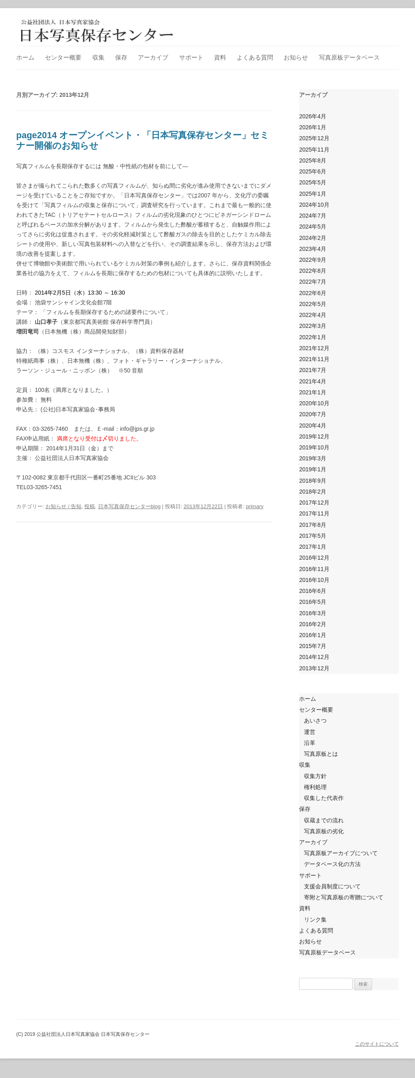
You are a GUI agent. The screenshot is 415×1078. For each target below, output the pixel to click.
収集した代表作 (324, 798)
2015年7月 (312, 646)
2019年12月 (314, 436)
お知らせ (296, 57)
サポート (191, 57)
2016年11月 (314, 569)
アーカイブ (153, 57)
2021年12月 (314, 348)
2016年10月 (314, 580)
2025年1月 (312, 193)
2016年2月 (312, 624)
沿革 (309, 743)
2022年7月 (312, 281)
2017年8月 (312, 525)
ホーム (25, 57)
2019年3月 (312, 458)
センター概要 (63, 57)
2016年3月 (312, 613)
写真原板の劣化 (324, 831)
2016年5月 (312, 602)
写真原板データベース (349, 57)
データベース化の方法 (332, 864)
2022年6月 (312, 293)
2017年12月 (314, 502)
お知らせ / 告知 (63, 506)
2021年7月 (312, 370)
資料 (220, 57)
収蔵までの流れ (324, 820)
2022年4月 (312, 315)
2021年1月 (312, 392)
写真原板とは (321, 754)
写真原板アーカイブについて (341, 853)
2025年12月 (314, 138)
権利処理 (315, 787)
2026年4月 (312, 116)
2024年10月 (314, 204)
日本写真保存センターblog (129, 506)
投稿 (89, 506)
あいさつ (315, 720)
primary (254, 506)
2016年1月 (312, 635)
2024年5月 (312, 226)
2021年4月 (312, 381)
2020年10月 (314, 403)
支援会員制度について (332, 886)
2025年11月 (314, 149)
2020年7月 (312, 414)
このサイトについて (377, 1044)
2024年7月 (312, 215)
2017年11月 (314, 513)
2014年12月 (314, 657)
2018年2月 (312, 491)
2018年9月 (312, 480)
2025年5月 (312, 182)
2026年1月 (312, 127)
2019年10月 (314, 447)
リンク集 (315, 919)
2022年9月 (312, 260)
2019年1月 (312, 469)
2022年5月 (312, 304)
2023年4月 (312, 249)
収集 (98, 57)
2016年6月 (312, 591)
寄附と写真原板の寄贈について (343, 897)
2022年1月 (312, 337)
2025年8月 (312, 160)
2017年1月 (312, 546)
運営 (309, 732)
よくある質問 (255, 57)
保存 (121, 57)
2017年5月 (312, 536)
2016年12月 (314, 557)
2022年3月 (312, 326)
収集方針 (315, 776)
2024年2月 (312, 238)
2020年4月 (312, 425)
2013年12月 (314, 668)
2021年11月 (314, 359)
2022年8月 (312, 270)
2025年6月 (312, 171)
